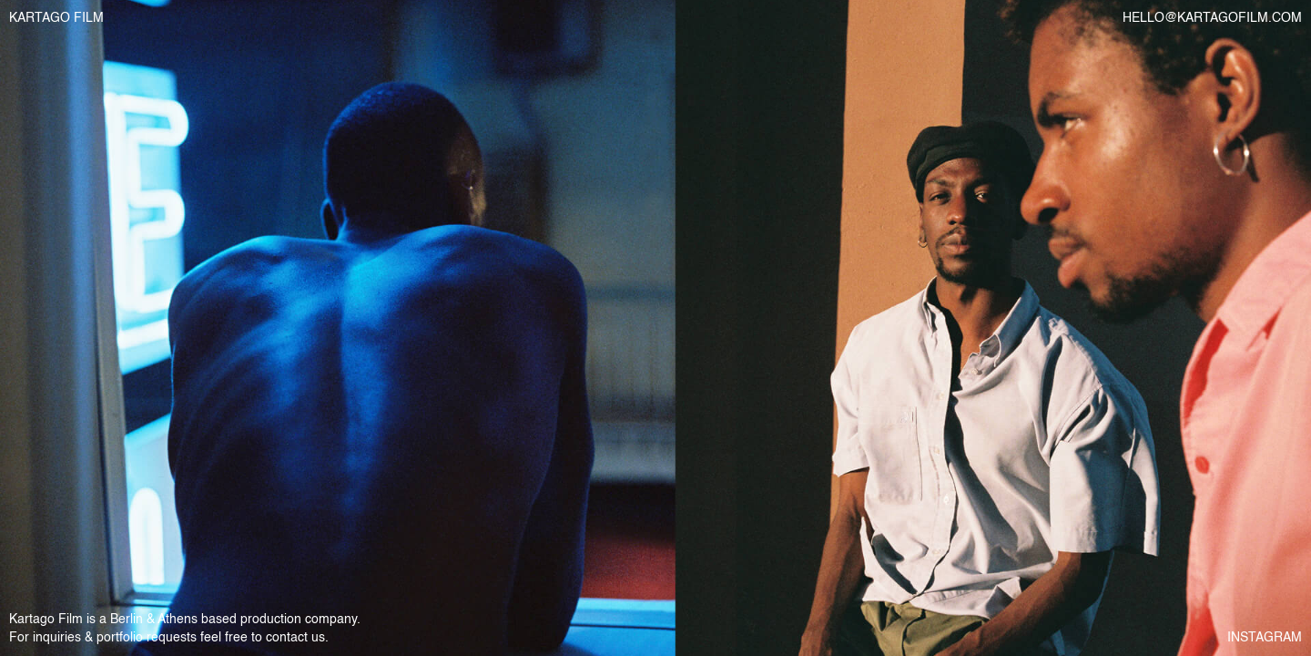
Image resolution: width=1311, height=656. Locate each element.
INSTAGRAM (1264, 637)
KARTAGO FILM (56, 18)
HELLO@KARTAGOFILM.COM (1212, 18)
